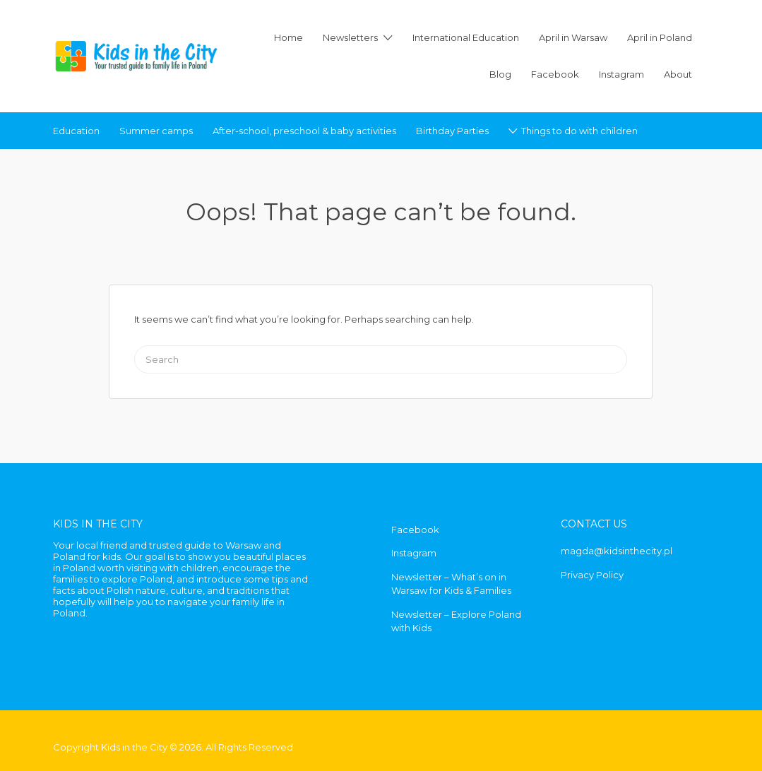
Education (76, 130)
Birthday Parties (452, 130)
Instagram (621, 74)
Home (288, 37)
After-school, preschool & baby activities (304, 130)
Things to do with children (579, 130)
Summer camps (156, 130)
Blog (500, 74)
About (678, 74)
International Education (465, 37)
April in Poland (659, 37)
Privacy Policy (592, 574)
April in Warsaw (573, 37)
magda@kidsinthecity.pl (616, 550)
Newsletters (350, 37)
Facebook (555, 74)
